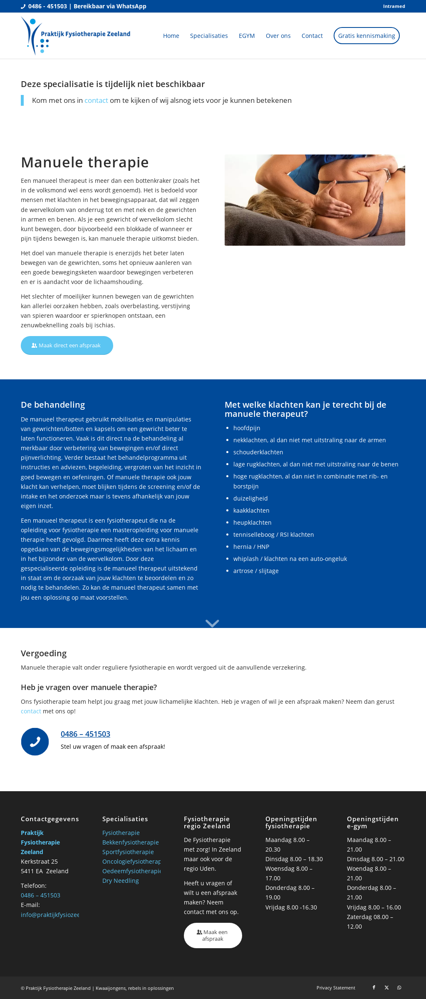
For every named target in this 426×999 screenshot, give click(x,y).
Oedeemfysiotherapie (132, 871)
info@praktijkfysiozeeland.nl (60, 915)
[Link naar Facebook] (374, 987)
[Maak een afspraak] (213, 935)
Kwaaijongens (111, 988)
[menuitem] (392, 6)
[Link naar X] (386, 987)
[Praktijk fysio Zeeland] (76, 36)
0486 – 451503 (85, 734)
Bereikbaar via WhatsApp (110, 6)
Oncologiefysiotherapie (134, 861)
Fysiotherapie (121, 833)
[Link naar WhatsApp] (399, 987)
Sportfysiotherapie (128, 852)
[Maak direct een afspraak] (67, 345)
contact (96, 100)
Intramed (394, 6)
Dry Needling (120, 880)
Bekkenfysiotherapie (130, 842)
